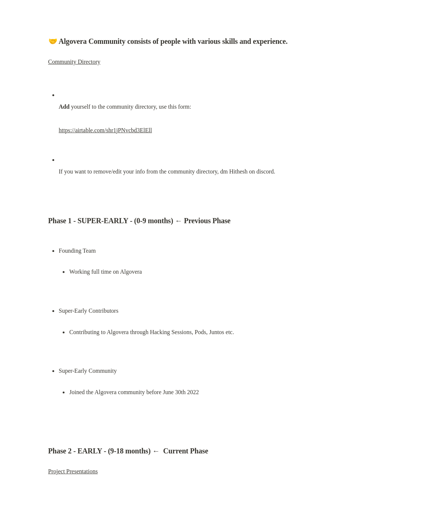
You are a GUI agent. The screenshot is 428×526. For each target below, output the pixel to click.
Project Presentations (73, 471)
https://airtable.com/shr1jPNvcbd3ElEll (105, 130)
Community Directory (74, 62)
